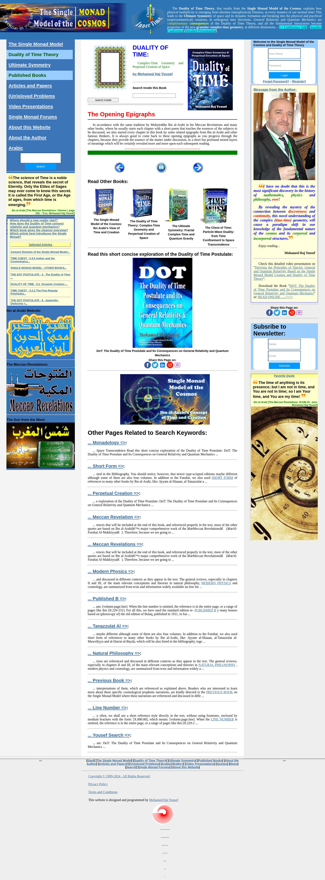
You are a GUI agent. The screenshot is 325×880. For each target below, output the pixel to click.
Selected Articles (40, 244)
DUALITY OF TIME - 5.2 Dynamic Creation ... (39, 284)
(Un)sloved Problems (31, 96)
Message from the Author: (275, 90)
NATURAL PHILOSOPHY (216, 665)
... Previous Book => (109, 680)
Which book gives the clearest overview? (39, 230)
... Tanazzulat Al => (107, 626)
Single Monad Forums (32, 116)
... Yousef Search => (109, 735)
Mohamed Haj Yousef (163, 800)
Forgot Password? (276, 81)
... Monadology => (106, 442)
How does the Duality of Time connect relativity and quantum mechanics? (37, 225)
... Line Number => (107, 707)
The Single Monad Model (35, 44)
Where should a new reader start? (34, 220)
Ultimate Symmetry (29, 65)
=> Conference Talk (293, 27)
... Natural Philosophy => (114, 653)
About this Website (29, 127)
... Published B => (106, 598)
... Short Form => (105, 466)
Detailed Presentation (200, 31)
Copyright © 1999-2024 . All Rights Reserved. (119, 776)
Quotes (222, 764)
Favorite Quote (284, 375)
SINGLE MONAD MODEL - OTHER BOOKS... (39, 267)
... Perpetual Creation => (113, 493)
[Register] (299, 81)
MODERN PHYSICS (216, 583)
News (234, 764)
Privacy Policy (98, 784)
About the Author (27, 137)
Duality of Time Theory (33, 54)
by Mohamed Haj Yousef (153, 74)
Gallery (178, 764)
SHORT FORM (222, 477)
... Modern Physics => (110, 571)
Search (131, 767)
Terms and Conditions (103, 792)
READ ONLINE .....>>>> (275, 297)
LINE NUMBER (222, 719)
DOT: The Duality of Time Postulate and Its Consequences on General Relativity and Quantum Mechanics (284, 289)
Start (90, 760)
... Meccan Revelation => (113, 517)
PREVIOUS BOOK (219, 692)
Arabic (15, 148)
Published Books (27, 75)
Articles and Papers (30, 85)
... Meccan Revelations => (115, 544)
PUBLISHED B (205, 610)
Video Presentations (30, 106)
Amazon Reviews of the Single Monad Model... (40, 251)
